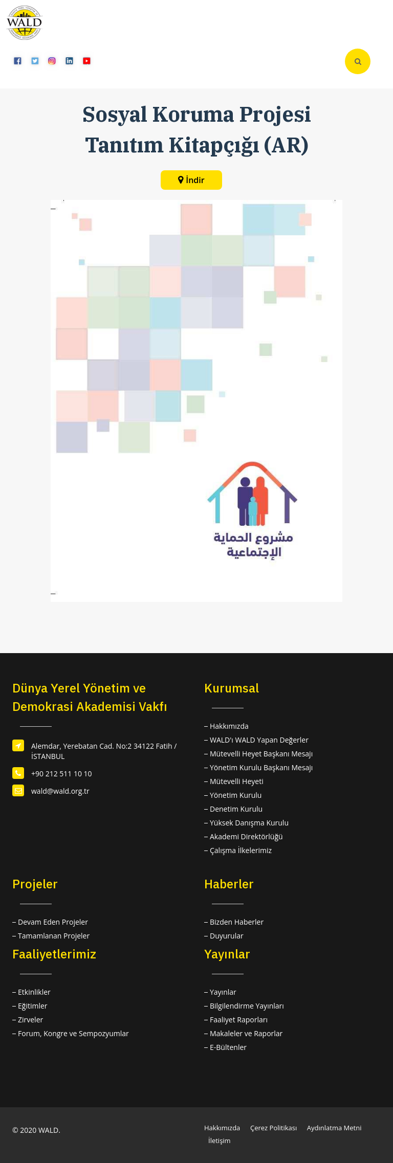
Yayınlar (223, 992)
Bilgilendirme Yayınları (247, 1006)
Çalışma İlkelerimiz (241, 850)
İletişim (219, 1140)
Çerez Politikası (273, 1127)
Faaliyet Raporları (239, 1019)
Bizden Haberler (237, 922)
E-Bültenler (228, 1047)
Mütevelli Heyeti (237, 781)
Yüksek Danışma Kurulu (249, 822)
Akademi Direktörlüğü (246, 836)
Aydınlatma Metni (334, 1127)
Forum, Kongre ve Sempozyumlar (73, 1033)
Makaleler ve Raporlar (246, 1033)
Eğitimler (33, 1006)
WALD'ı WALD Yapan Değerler (259, 740)
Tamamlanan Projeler (54, 936)
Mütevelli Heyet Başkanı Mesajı (261, 753)
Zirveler (30, 1019)
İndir (195, 180)
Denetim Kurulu (236, 809)
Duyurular (227, 936)
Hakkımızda (229, 726)
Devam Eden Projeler (53, 922)
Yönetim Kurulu (235, 795)
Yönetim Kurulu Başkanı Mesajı (261, 767)
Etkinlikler (34, 992)
